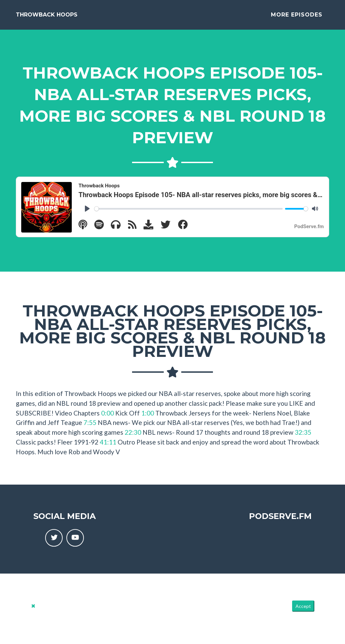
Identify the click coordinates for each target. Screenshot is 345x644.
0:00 (107, 418)
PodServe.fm (280, 521)
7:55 (90, 428)
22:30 (133, 437)
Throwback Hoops (46, 17)
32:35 (303, 437)
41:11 (108, 447)
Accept (303, 611)
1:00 (147, 418)
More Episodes (296, 17)
